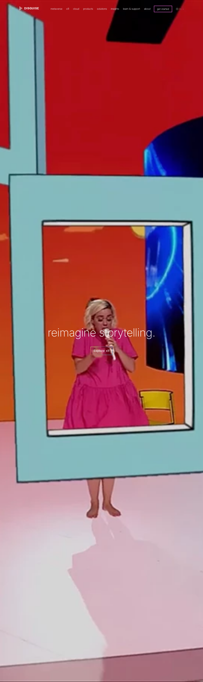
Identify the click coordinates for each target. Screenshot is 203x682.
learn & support (131, 8)
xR (67, 8)
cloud (76, 8)
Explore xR (101, 351)
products (88, 8)
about (147, 8)
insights (115, 8)
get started (163, 8)
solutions (102, 8)
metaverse (56, 8)
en (180, 9)
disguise (29, 8)
